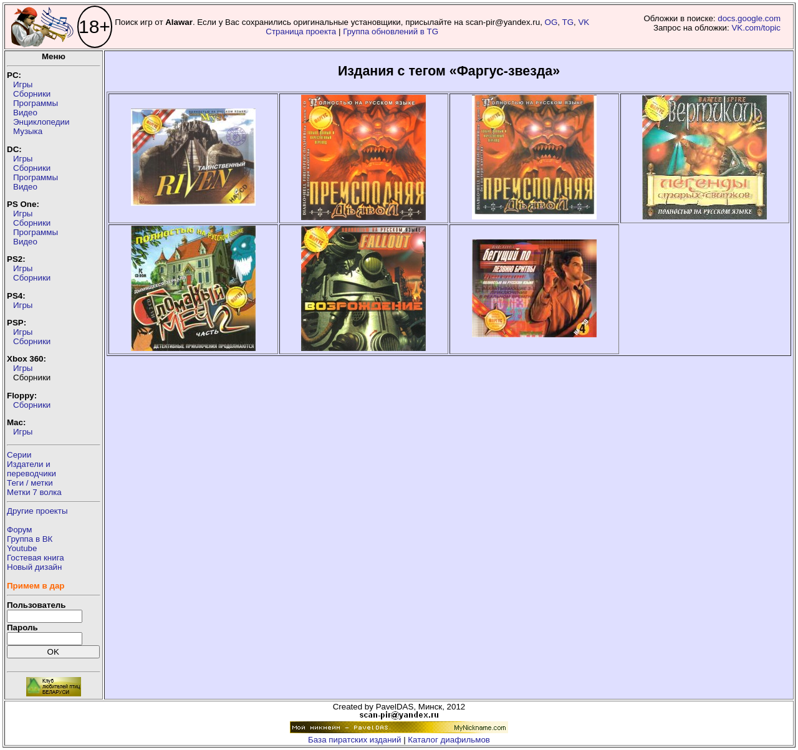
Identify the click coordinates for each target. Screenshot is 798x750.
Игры (22, 84)
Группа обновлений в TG (390, 31)
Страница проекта (301, 31)
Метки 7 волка (34, 492)
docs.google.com (749, 18)
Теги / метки (30, 483)
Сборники (31, 94)
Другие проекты (37, 511)
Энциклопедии (41, 122)
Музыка (27, 131)
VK (583, 22)
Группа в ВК (29, 539)
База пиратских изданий (354, 739)
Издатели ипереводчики (31, 468)
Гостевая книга (35, 557)
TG (568, 22)
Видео (25, 112)
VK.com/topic (756, 27)
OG (551, 22)
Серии (19, 454)
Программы (35, 103)
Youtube (22, 548)
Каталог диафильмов (449, 739)
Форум (19, 529)
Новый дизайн (34, 567)
